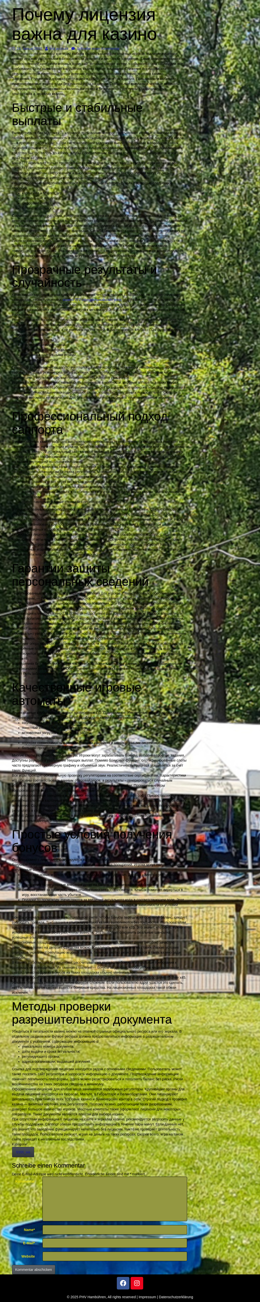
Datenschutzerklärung (176, 1297)
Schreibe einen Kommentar (95, 49)
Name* (29, 1230)
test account (56, 49)
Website (28, 1256)
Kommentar (25, 1181)
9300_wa (23, 1152)
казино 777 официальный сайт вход (92, 300)
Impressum (147, 1297)
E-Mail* (29, 1243)
